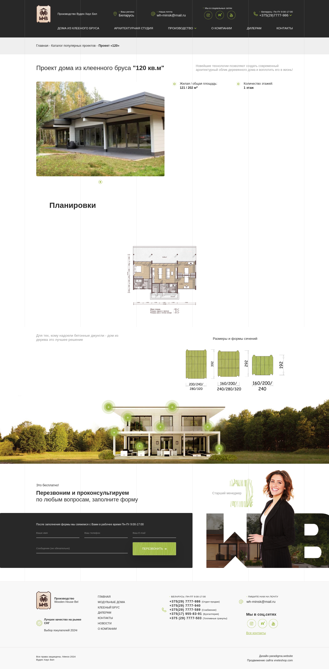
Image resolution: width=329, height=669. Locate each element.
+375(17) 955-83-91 (194, 614)
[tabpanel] (100, 129)
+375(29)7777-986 (273, 15)
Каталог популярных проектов (73, 45)
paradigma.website (281, 655)
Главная (42, 45)
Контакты (285, 28)
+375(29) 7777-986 (194, 601)
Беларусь (126, 15)
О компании (221, 28)
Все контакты (256, 633)
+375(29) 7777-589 (192, 610)
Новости (105, 623)
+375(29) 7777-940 (184, 605)
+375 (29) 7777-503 (198, 618)
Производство (180, 28)
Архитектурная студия (133, 28)
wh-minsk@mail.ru (171, 15)
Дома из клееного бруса (78, 28)
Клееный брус (109, 607)
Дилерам (254, 28)
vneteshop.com (283, 660)
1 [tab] (100, 182)
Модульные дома (111, 602)
